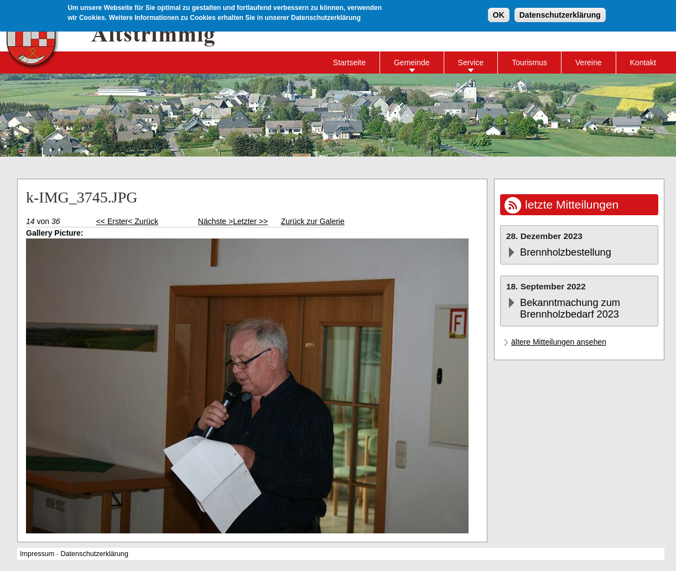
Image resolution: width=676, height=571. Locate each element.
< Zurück (143, 221)
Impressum (37, 554)
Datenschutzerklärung (560, 15)
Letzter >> (250, 221)
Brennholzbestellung (565, 252)
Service (471, 62)
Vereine (588, 62)
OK (499, 15)
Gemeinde (412, 62)
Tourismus (529, 62)
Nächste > (215, 221)
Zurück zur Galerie (313, 221)
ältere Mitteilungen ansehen (558, 342)
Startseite (349, 62)
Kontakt (643, 62)
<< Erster (112, 221)
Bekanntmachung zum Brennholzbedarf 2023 (570, 308)
